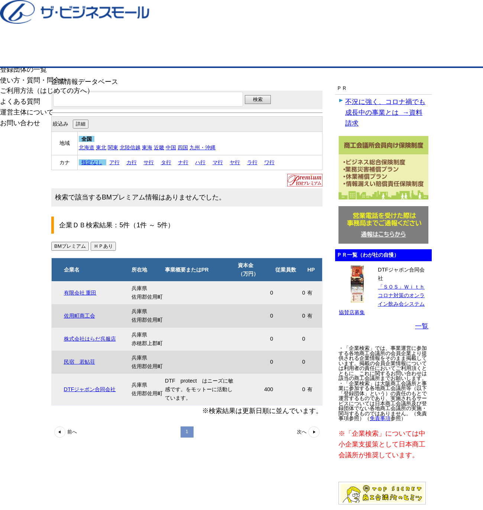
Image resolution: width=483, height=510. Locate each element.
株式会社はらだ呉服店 (90, 339)
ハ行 (200, 162)
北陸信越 (130, 147)
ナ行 (183, 162)
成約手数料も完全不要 (183, 40)
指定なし (91, 162)
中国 (171, 147)
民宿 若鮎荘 (79, 362)
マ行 (218, 162)
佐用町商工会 (79, 316)
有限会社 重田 (80, 293)
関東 (113, 147)
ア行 (114, 162)
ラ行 (252, 162)
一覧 (421, 326)
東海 (147, 147)
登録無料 (86, 40)
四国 (183, 147)
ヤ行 (235, 162)
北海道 (86, 147)
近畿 (159, 147)
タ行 (166, 162)
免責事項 (380, 418)
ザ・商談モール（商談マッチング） (297, 56)
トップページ (74, 55)
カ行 (131, 162)
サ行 (148, 162)
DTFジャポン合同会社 (90, 389)
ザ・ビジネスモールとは (335, 12)
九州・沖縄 (202, 147)
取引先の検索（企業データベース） (186, 56)
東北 (101, 147)
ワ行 (269, 162)
